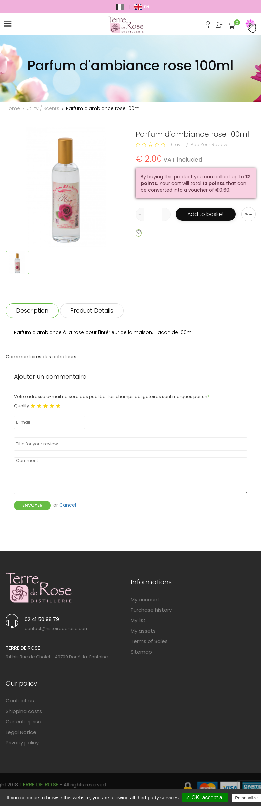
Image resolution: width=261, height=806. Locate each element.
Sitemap (141, 651)
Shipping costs (24, 711)
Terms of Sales (149, 641)
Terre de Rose (103, 787)
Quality (21, 406)
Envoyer (32, 505)
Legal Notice (21, 732)
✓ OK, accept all (205, 797)
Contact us (20, 700)
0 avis (177, 144)
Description (32, 311)
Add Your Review (209, 144)
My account (145, 599)
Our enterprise (23, 721)
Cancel (67, 505)
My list (138, 620)
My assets (143, 630)
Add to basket (205, 214)
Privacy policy (22, 742)
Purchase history (151, 609)
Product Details (91, 311)
